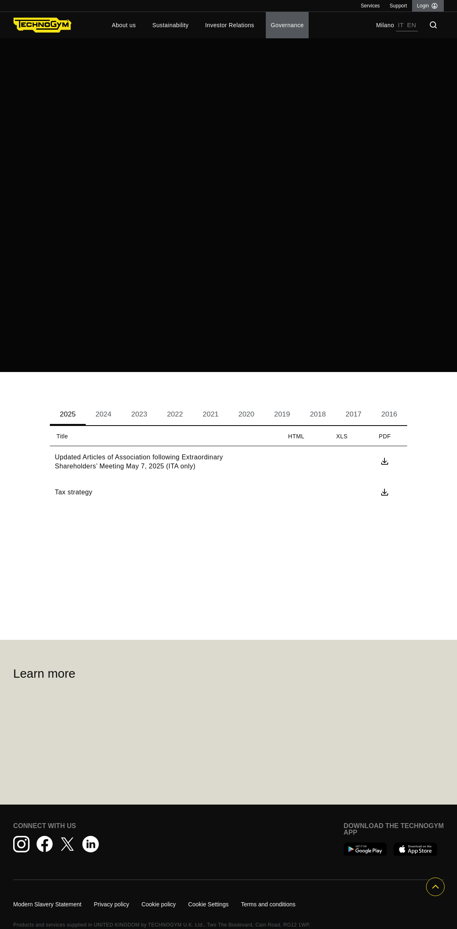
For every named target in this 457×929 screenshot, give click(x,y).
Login (423, 6)
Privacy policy (111, 904)
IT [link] (400, 24)
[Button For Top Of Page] (435, 887)
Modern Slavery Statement (47, 904)
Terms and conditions (268, 904)
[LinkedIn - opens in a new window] (90, 844)
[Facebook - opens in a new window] (44, 844)
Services (370, 6)
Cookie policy (158, 904)
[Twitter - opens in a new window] (67, 844)
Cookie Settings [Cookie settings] (208, 904)
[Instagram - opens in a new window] (21, 844)
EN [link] (411, 24)
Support (398, 6)
